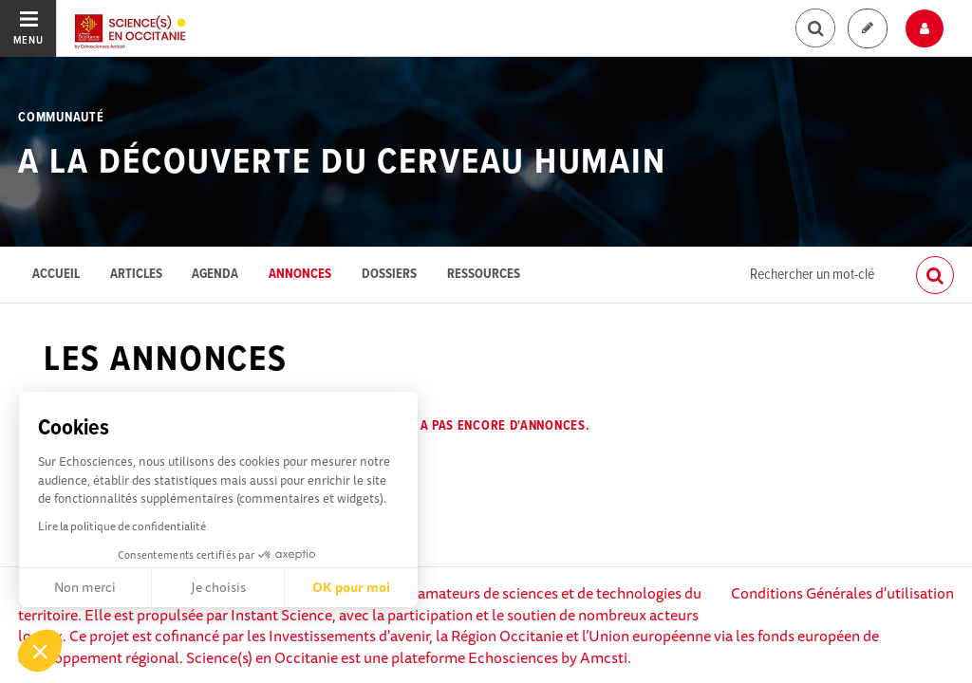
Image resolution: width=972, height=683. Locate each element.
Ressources (483, 275)
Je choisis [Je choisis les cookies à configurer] (218, 587)
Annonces (300, 275)
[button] (40, 651)
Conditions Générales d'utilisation (842, 593)
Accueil (56, 275)
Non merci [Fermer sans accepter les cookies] (85, 587)
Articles (136, 275)
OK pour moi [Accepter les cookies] (351, 587)
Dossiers (389, 275)
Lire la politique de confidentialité (122, 526)
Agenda (215, 275)
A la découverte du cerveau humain (342, 163)
